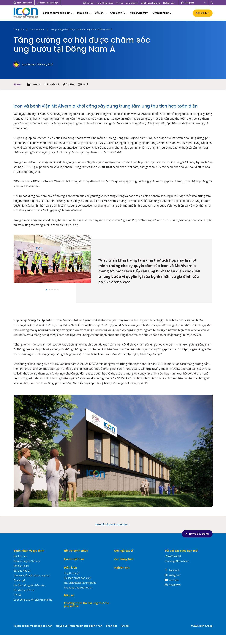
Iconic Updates (37, 29)
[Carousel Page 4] (55, 289)
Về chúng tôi (132, 3)
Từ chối (124, 625)
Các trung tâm (139, 13)
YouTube (172, 580)
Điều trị (101, 13)
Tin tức (119, 3)
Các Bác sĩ (118, 13)
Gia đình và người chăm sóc (29, 585)
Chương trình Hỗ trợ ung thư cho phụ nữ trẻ (86, 604)
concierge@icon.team (177, 561)
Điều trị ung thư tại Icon (27, 561)
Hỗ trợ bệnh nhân (105, 3)
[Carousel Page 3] (52, 289)
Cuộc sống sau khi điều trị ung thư (33, 599)
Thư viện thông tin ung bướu (80, 582)
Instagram (172, 575)
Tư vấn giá (19, 580)
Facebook (172, 570)
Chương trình (163, 13)
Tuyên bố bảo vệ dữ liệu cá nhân (33, 625)
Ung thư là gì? (71, 573)
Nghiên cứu (168, 3)
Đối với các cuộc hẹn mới (181, 550)
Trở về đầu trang (196, 533)
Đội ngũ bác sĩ (123, 550)
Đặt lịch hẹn (88, 3)
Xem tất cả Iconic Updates (113, 524)
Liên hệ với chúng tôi (150, 3)
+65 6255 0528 (173, 556)
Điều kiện (84, 13)
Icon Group (206, 625)
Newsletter (173, 585)
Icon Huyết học (74, 559)
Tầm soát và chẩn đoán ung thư (32, 575)
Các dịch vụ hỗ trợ (24, 590)
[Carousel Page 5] (57, 289)
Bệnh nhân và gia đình (58, 13)
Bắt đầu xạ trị (21, 565)
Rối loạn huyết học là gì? (77, 578)
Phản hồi (111, 625)
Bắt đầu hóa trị (22, 570)
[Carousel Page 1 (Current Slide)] (46, 289)
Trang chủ (19, 29)
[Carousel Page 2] (49, 289)
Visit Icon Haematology (47, 3)
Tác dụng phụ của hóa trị (78, 587)
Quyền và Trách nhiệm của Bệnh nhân (79, 625)
